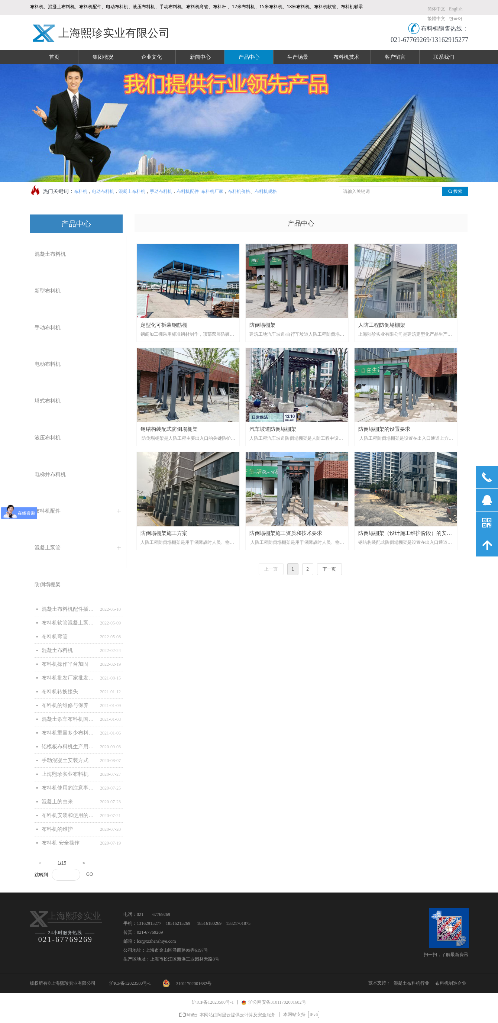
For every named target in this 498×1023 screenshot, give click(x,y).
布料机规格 (266, 191)
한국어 (455, 18)
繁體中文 (436, 18)
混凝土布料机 (132, 191)
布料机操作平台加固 (65, 664)
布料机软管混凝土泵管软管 (69, 623)
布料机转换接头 (60, 691)
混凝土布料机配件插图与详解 (69, 609)
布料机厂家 (211, 191)
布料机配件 (188, 191)
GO (89, 874)
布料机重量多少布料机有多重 (69, 733)
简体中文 (436, 9)
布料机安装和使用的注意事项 (69, 815)
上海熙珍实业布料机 (65, 774)
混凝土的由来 (57, 801)
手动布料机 (161, 191)
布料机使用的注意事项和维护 (69, 788)
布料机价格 (239, 191)
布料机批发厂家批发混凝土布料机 (69, 678)
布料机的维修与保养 (65, 705)
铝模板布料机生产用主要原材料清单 (69, 746)
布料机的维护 (57, 829)
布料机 (80, 191)
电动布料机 (103, 191)
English (456, 9)
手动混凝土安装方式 (65, 760)
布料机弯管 (55, 636)
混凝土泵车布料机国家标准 (69, 719)
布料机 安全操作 (61, 843)
